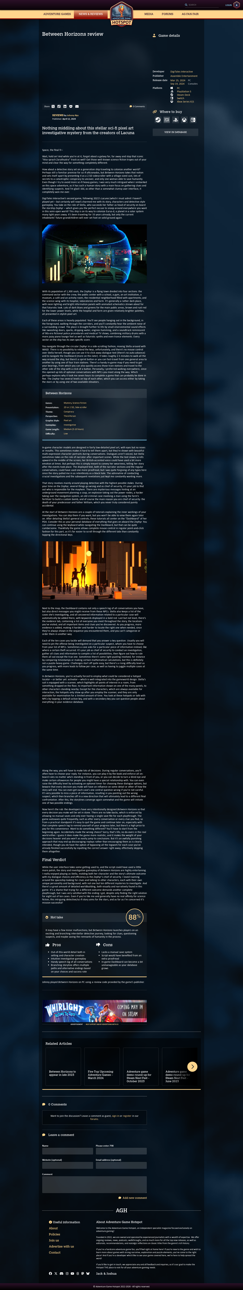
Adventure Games (57, 14)
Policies (54, 1234)
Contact (54, 1252)
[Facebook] (50, 1274)
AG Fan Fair (190, 14)
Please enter (105, 1145)
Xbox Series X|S (185, 101)
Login (228, 5)
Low (66, 433)
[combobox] (202, 5)
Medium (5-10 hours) (74, 429)
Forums (167, 14)
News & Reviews (91, 14)
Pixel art (68, 420)
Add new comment (132, 1197)
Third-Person (70, 416)
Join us (54, 1240)
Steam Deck (183, 94)
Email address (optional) (108, 1160)
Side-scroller (81, 407)
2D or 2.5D (69, 407)
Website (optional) (52, 1160)
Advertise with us (61, 1246)
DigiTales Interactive (181, 71)
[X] (55, 1274)
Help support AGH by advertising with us (102, 1024)
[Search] (202, 5)
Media (148, 14)
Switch (180, 98)
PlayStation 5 (184, 91)
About (53, 1228)
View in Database (175, 132)
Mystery (67, 402)
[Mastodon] (82, 1274)
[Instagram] (67, 1274)
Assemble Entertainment (183, 76)
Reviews (57, 115)
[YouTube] (72, 1274)
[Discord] (61, 1274)
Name (45, 1145)
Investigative (70, 424)
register (127, 1115)
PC (178, 88)
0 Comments (137, 106)
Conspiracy (69, 411)
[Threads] (77, 1274)
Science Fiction (79, 402)
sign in (115, 1115)
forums (94, 1119)
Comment (47, 1174)
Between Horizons (59, 393)
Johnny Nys (73, 115)
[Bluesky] (87, 1274)
